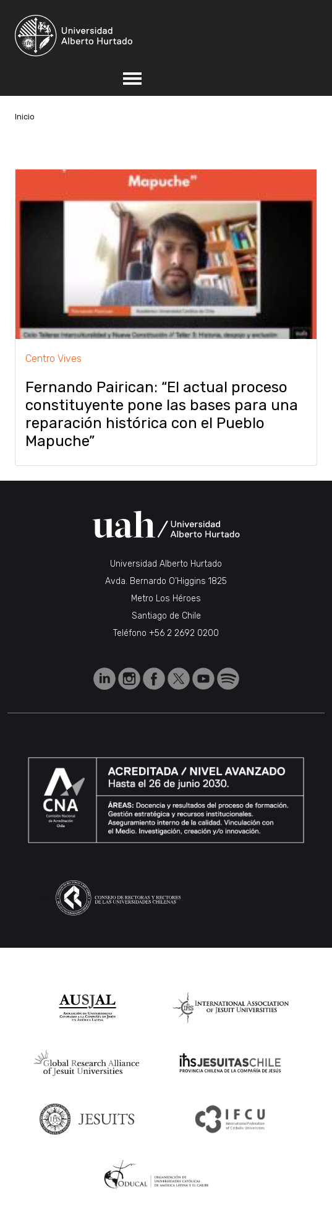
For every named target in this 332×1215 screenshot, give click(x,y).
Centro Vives (53, 358)
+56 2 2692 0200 (184, 633)
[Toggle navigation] (132, 78)
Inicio (25, 116)
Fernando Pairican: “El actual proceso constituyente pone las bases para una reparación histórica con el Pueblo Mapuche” (161, 414)
